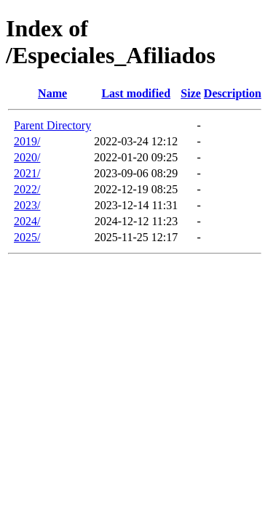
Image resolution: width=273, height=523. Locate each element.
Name (52, 93)
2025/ (27, 237)
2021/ (27, 173)
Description (232, 93)
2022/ (27, 189)
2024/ (27, 221)
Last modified (135, 93)
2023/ (27, 205)
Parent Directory (52, 125)
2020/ (27, 157)
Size (191, 93)
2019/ (27, 141)
